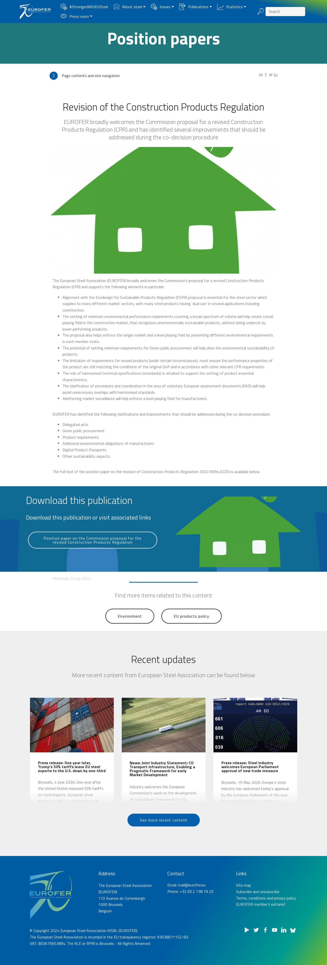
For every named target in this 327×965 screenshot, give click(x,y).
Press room (74, 16)
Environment (130, 627)
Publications (193, 7)
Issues (161, 7)
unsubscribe (269, 911)
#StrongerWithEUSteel (84, 7)
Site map (243, 905)
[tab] (154, 76)
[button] (154, 76)
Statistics (230, 7)
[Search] (285, 11)
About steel (127, 7)
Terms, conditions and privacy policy (266, 917)
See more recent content (163, 830)
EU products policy (191, 627)
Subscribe (244, 911)
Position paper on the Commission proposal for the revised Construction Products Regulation (93, 553)
